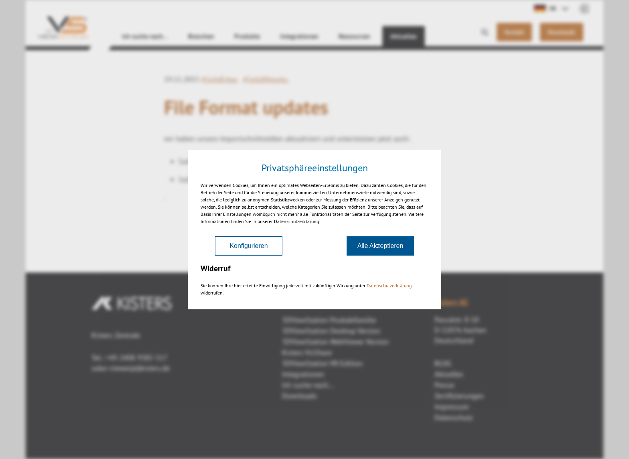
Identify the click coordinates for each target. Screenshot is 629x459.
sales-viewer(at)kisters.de (130, 368)
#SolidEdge (220, 79)
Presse (444, 385)
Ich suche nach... (308, 385)
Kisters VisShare (307, 352)
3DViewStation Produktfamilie (329, 320)
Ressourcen (354, 36)
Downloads (299, 395)
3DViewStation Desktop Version (331, 330)
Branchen (201, 36)
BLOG (442, 363)
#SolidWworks (266, 79)
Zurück (314, 240)
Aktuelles (403, 36)
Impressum (451, 406)
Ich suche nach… (145, 36)
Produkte (247, 36)
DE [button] (545, 8)
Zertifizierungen (459, 395)
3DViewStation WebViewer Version (335, 341)
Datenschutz (453, 417)
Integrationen (299, 36)
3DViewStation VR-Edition (322, 363)
